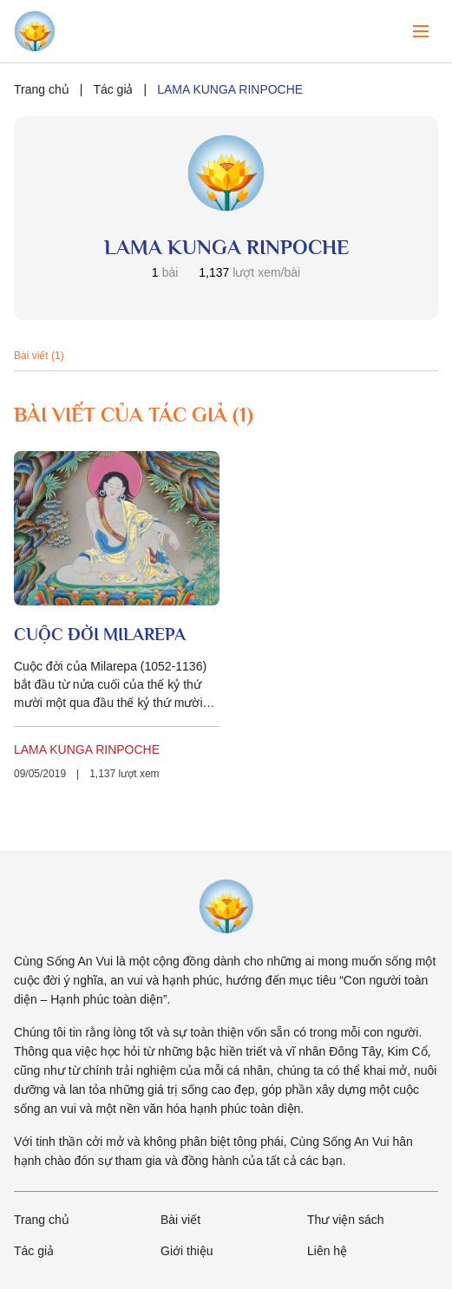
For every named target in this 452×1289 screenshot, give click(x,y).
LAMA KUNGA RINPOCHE (87, 749)
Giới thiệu (186, 1251)
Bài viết (180, 1220)
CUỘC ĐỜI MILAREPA (100, 634)
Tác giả (113, 89)
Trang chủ (41, 89)
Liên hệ (327, 1251)
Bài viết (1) (39, 356)
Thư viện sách (345, 1220)
